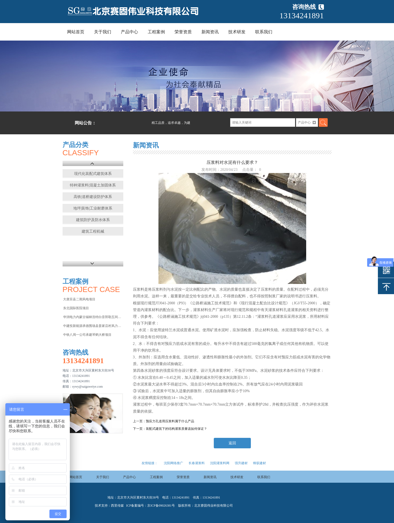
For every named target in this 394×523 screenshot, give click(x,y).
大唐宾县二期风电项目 (79, 299)
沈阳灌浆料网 (219, 463)
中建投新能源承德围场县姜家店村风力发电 (92, 326)
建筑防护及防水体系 (93, 220)
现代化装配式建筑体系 (93, 174)
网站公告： (85, 123)
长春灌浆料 (197, 463)
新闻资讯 (210, 32)
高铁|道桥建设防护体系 (93, 197)
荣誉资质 (183, 32)
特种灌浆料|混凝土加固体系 (93, 185)
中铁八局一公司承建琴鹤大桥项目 (87, 335)
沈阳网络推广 (173, 463)
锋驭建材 (259, 463)
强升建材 (241, 463)
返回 (232, 443)
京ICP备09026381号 (161, 505)
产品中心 (129, 32)
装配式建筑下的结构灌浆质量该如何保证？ (176, 429)
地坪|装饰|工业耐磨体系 (93, 208)
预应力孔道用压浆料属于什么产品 (170, 421)
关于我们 (102, 32)
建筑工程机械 (93, 231)
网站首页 (75, 32)
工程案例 (156, 32)
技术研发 (236, 32)
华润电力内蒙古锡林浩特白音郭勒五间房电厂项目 (92, 317)
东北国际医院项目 (76, 308)
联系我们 (263, 32)
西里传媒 (117, 505)
